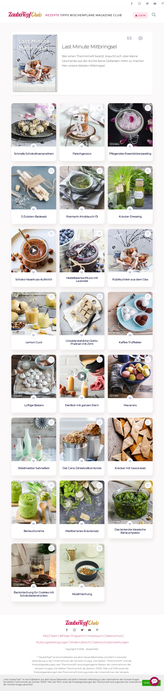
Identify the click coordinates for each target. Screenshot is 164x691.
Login (140, 15)
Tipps (64, 15)
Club (117, 15)
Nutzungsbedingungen (52, 642)
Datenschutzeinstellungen (111, 642)
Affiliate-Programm (72, 636)
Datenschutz (113, 636)
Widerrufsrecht (80, 642)
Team (54, 636)
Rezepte (52, 15)
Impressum (95, 636)
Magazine (104, 15)
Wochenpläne (82, 15)
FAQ (45, 636)
